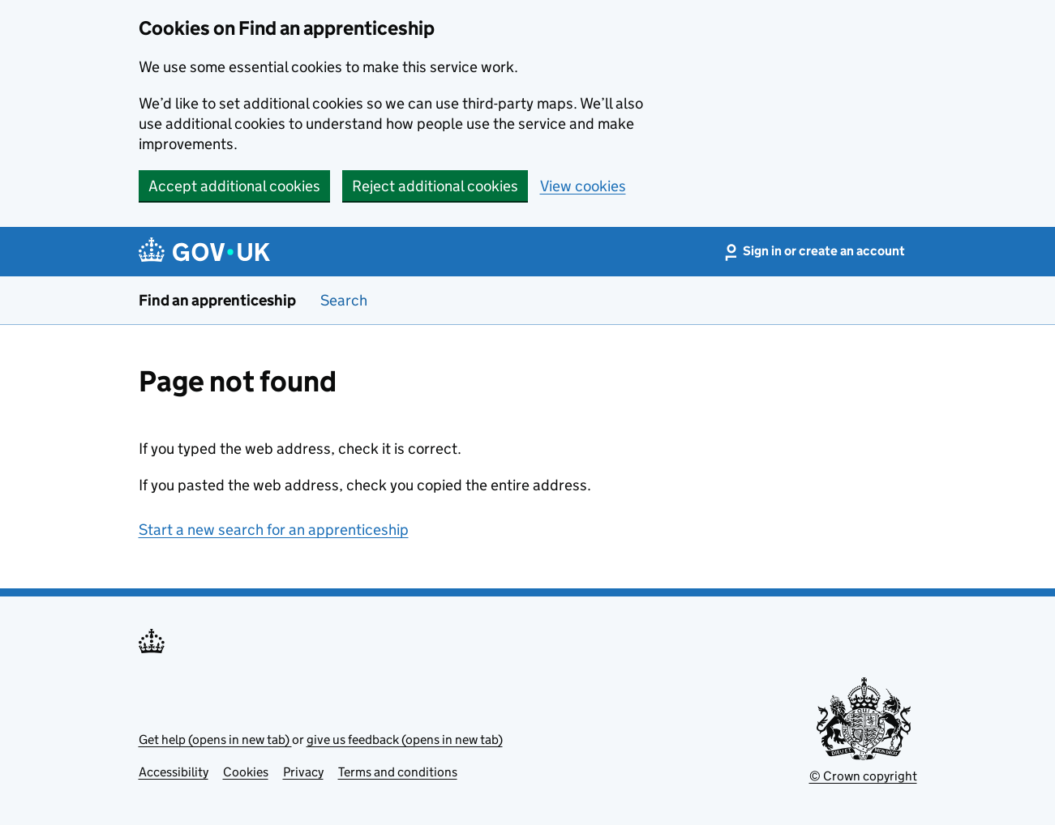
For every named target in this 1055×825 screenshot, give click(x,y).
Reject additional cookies (435, 186)
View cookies (583, 186)
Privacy (303, 772)
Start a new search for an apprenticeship (274, 529)
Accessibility (173, 772)
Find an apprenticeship (217, 300)
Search (343, 300)
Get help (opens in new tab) (215, 739)
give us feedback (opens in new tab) (405, 739)
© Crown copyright (863, 776)
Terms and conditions (397, 772)
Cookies (245, 772)
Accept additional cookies (234, 186)
